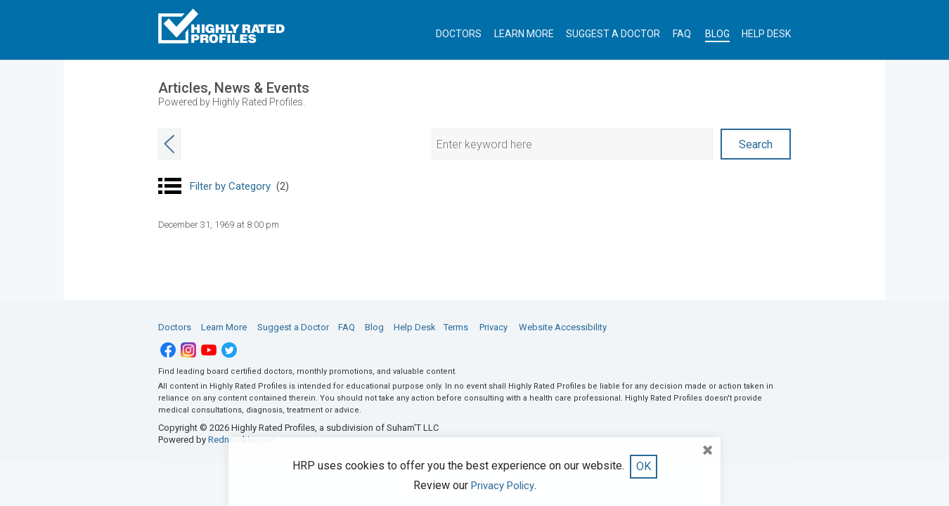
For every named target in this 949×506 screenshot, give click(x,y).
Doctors (174, 327)
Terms (456, 327)
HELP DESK (766, 33)
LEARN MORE (524, 33)
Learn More (224, 327)
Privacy (493, 327)
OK (643, 466)
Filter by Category (239, 186)
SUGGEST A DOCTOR (613, 33)
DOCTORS (459, 33)
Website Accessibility (563, 327)
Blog (374, 327)
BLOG (717, 33)
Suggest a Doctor (293, 327)
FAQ (682, 33)
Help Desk (415, 327)
